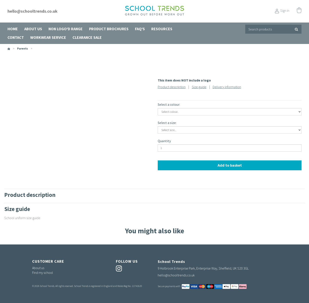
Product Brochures (109, 28)
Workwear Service (48, 37)
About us (33, 28)
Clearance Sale (87, 37)
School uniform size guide (22, 218)
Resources (161, 28)
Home (13, 28)
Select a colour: (169, 104)
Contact (16, 37)
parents (22, 48)
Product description (172, 87)
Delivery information (227, 87)
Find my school (42, 272)
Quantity (164, 141)
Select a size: (167, 123)
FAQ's (140, 28)
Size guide (199, 87)
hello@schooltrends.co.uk (33, 11)
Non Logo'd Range (65, 28)
